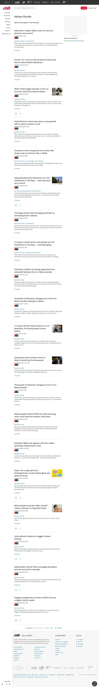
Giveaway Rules (69, 674)
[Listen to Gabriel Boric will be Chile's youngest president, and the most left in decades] (16, 590)
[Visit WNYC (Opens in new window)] (17, 2)
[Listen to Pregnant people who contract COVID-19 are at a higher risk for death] (16, 620)
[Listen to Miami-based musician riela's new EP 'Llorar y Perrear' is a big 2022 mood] (16, 528)
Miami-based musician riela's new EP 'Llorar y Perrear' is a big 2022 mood (30, 506)
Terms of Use (34, 674)
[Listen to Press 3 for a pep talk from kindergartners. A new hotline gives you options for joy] (16, 498)
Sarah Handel (30, 41)
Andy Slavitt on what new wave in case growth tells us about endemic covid (35, 122)
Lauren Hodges (29, 161)
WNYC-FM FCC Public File (20, 677)
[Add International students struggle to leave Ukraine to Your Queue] (20, 559)
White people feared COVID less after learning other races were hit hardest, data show (35, 415)
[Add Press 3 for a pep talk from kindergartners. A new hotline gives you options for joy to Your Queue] (20, 498)
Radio (8, 13)
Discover (7, 30)
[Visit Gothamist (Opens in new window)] (24, 2)
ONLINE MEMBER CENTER (61, 644)
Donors (57, 648)
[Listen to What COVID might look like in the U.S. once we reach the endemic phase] (16, 113)
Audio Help (37, 655)
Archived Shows (38, 651)
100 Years (7, 21)
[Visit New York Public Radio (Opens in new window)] (19, 668)
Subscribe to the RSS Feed (72, 41)
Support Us (6, 33)
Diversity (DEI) (59, 652)
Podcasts (37, 649)
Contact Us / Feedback (61, 641)
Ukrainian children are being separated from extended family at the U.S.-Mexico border (34, 270)
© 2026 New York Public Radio (22, 674)
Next (59, 628)
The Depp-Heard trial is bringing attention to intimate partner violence (34, 214)
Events (15, 651)
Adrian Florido (20, 41)
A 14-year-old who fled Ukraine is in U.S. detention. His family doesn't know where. (32, 328)
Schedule (7, 18)
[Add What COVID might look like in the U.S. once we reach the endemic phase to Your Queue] (20, 113)
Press (56, 654)
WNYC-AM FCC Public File (41, 677)
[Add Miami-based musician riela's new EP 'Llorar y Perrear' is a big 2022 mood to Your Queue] (20, 528)
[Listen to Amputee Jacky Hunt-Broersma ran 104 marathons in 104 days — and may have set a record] (16, 205)
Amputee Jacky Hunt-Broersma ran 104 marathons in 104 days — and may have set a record (32, 180)
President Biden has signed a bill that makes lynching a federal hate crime (34, 444)
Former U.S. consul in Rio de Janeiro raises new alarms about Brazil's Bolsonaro (35, 61)
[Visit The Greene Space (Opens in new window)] (63, 2)
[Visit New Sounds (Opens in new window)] (55, 2)
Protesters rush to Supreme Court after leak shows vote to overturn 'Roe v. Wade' (34, 151)
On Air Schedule (18, 647)
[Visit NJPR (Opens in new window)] (37, 2)
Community (17, 655)
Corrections (60, 674)
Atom (82, 41)
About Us (57, 639)
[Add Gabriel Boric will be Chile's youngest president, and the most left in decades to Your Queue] (20, 590)
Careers (57, 650)
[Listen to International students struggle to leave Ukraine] (16, 559)
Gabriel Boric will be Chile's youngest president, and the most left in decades (35, 568)
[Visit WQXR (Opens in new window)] (45, 2)
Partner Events (18, 653)
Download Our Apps (40, 647)
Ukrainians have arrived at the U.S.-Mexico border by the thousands (30, 358)
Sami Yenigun (39, 161)
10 (52, 628)
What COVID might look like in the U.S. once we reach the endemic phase (31, 90)
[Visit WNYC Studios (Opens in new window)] (30, 2)
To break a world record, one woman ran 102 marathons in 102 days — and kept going (34, 243)
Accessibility (52, 674)
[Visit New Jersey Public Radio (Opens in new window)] (80, 668)
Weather (16, 660)
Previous (29, 628)
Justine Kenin (30, 223)
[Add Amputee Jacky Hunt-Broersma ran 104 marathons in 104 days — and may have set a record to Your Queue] (20, 205)
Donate (84, 8)
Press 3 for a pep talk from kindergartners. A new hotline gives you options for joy (32, 473)
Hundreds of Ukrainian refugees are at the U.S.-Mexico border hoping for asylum (35, 299)
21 (56, 628)
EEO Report (31, 677)
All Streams (7, 15)
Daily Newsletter (18, 649)
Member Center (93, 8)
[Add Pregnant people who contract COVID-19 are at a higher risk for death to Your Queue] (20, 620)
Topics (8, 27)
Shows (8, 24)
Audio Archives (38, 653)
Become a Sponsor (60, 646)
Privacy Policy (44, 674)
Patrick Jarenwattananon (24, 191)
